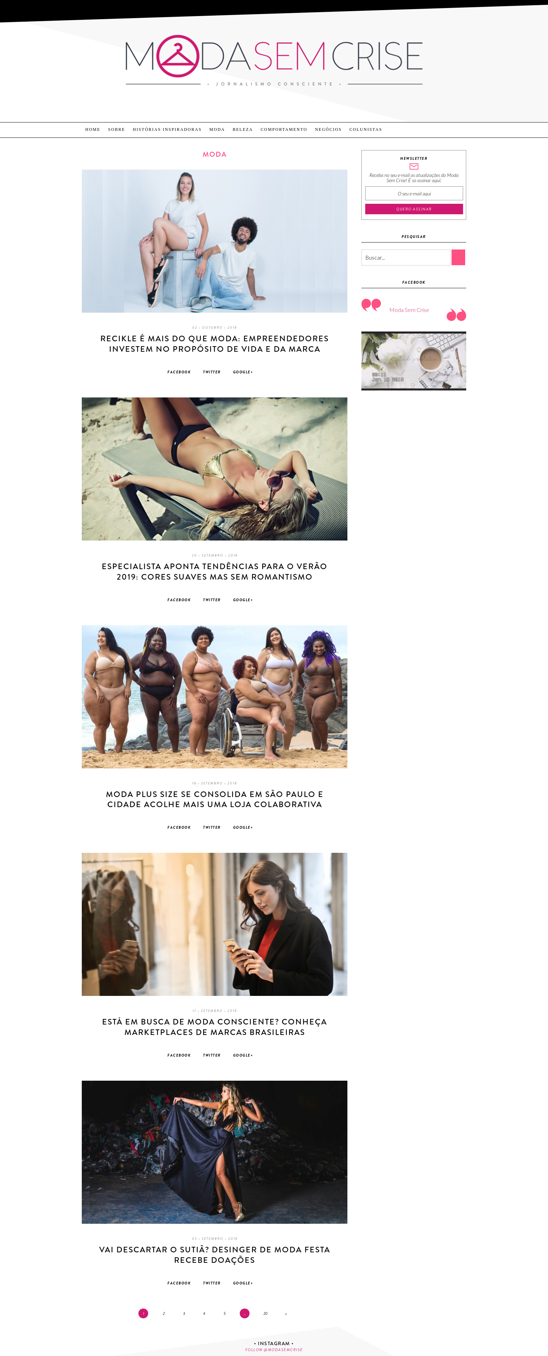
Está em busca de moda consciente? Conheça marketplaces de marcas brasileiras (214, 1027)
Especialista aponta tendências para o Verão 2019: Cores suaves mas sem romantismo (214, 572)
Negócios (328, 129)
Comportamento (284, 129)
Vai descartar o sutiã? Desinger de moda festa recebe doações (214, 1255)
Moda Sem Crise (409, 309)
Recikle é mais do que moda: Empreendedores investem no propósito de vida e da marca (214, 344)
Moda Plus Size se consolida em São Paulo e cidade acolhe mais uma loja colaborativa (215, 800)
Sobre (116, 129)
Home (92, 129)
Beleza (243, 129)
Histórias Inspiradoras (167, 129)
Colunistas (365, 129)
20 (266, 1313)
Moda (217, 129)
